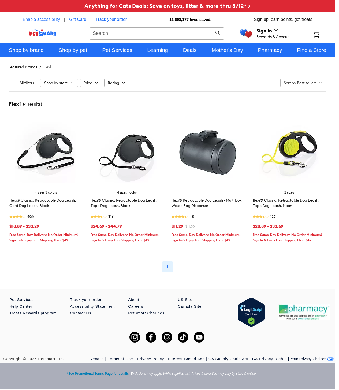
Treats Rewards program (33, 313)
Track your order (111, 19)
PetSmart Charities (146, 313)
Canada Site (190, 306)
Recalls (97, 359)
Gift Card (77, 19)
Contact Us (80, 313)
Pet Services (21, 300)
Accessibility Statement (92, 306)
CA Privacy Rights (269, 359)
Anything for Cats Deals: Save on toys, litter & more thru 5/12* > (167, 5)
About (133, 300)
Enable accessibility (41, 19)
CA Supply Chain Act (228, 359)
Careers (135, 306)
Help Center (20, 306)
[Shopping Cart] (323, 35)
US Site (185, 300)
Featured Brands (23, 67)
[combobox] (157, 32)
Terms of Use (120, 359)
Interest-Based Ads (186, 359)
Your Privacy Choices (312, 359)
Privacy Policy (150, 359)
